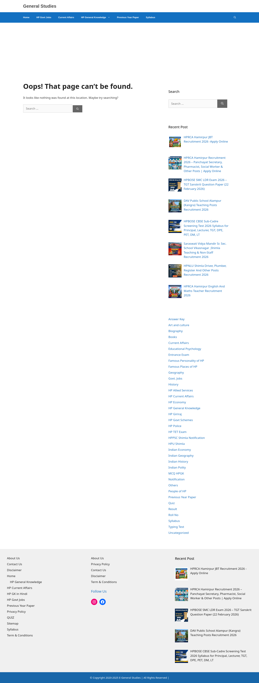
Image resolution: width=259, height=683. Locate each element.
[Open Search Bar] (234, 17)
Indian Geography (181, 456)
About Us (13, 558)
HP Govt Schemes (180, 420)
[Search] (77, 109)
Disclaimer (14, 570)
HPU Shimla (176, 444)
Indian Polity (177, 467)
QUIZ (10, 617)
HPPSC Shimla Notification (186, 438)
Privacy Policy (16, 612)
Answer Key (176, 319)
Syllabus (150, 17)
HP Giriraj (175, 414)
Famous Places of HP (182, 367)
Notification (176, 479)
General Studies (39, 6)
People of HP (177, 491)
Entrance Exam (178, 355)
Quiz (171, 503)
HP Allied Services (180, 390)
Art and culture (178, 325)
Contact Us (14, 564)
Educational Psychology (184, 349)
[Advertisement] (129, 48)
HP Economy (177, 402)
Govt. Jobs (175, 378)
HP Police (174, 426)
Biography (175, 331)
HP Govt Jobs (43, 17)
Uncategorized (178, 533)
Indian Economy (179, 450)
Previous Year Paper (128, 17)
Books (172, 337)
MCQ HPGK (176, 473)
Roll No (173, 515)
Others (173, 485)
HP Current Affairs (181, 396)
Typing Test (176, 527)
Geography (176, 372)
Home (26, 17)
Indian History (178, 461)
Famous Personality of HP (186, 361)
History (173, 384)
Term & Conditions (20, 635)
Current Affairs (66, 17)
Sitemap (12, 623)
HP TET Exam (177, 432)
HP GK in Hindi (17, 594)
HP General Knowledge (97, 17)
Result (172, 509)
